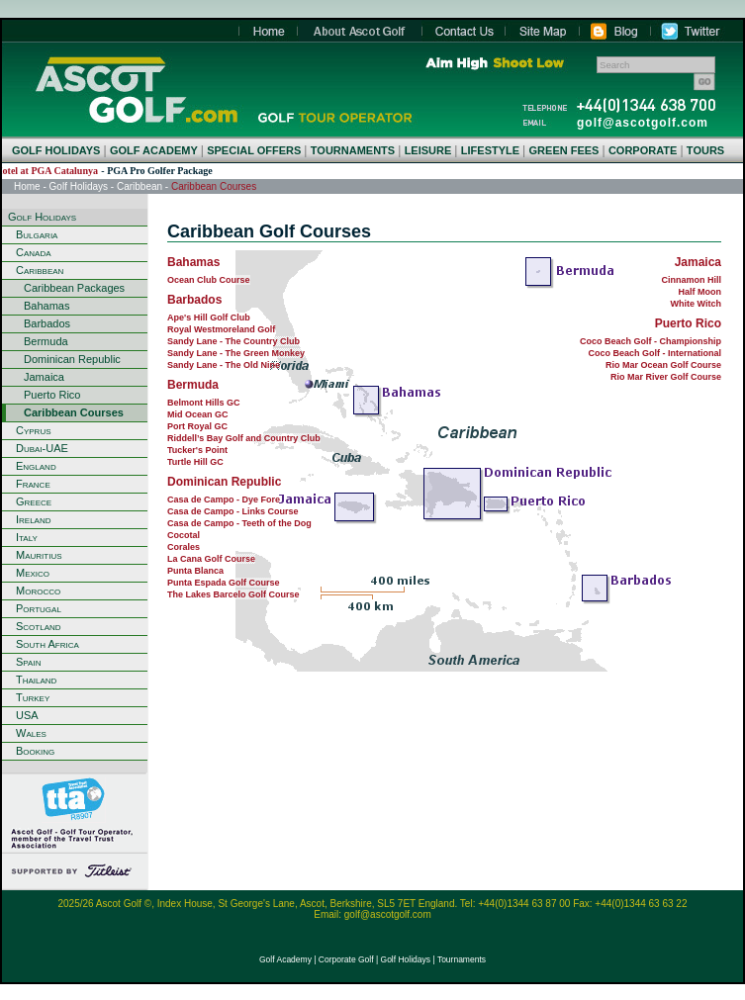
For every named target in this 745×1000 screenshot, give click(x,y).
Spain (28, 662)
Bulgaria (36, 234)
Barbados (47, 323)
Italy (27, 537)
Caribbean (139, 186)
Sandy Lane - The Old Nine (223, 365)
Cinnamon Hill (692, 280)
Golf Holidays (78, 186)
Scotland (38, 626)
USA (27, 715)
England (36, 466)
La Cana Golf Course (211, 559)
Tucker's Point (197, 450)
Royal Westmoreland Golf (221, 329)
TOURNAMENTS (353, 150)
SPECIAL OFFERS (254, 150)
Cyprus (33, 430)
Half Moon (700, 292)
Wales (31, 733)
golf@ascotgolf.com (642, 123)
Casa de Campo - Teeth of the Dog (239, 523)
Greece (33, 501)
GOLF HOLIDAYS (56, 150)
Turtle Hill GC (195, 462)
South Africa (47, 644)
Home (136, 89)
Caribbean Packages (74, 288)
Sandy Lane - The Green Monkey (236, 353)
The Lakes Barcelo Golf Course (233, 594)
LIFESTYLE (490, 150)
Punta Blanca (195, 571)
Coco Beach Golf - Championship (650, 341)
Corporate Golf (346, 959)
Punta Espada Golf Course (223, 583)
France (33, 484)
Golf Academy (285, 959)
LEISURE (428, 150)
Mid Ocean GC (198, 414)
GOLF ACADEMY (154, 150)
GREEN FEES (564, 150)
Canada (33, 252)
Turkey (32, 697)
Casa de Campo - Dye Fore (223, 499)
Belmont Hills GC (203, 403)
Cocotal (183, 535)
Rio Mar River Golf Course (665, 377)
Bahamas (46, 306)
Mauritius (39, 555)
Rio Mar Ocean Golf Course (663, 365)
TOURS (705, 150)
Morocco (38, 590)
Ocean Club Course (208, 280)
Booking (35, 751)
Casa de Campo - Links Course (233, 511)
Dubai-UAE (42, 448)
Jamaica (44, 377)
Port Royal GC (197, 426)
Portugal (38, 608)
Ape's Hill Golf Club (208, 317)
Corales (183, 547)
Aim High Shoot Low (494, 63)
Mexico (32, 573)
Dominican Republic (72, 359)
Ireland (33, 519)
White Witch (696, 304)
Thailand (36, 679)
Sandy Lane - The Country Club (233, 341)
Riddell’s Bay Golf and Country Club (244, 438)
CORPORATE (642, 150)
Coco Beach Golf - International (654, 353)
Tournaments (461, 959)
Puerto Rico (52, 395)
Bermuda (46, 341)
